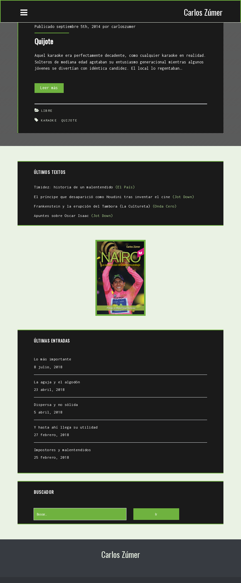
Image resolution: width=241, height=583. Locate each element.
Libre (47, 109)
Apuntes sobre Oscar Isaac (73, 214)
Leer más (52, 85)
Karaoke (49, 119)
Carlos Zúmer (203, 12)
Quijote (44, 40)
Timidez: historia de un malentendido (84, 186)
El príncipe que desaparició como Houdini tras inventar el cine (114, 195)
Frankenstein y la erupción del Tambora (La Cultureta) (105, 204)
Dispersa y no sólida (56, 403)
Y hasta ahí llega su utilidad (66, 426)
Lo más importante (53, 358)
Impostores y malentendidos (62, 448)
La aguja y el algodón (57, 380)
